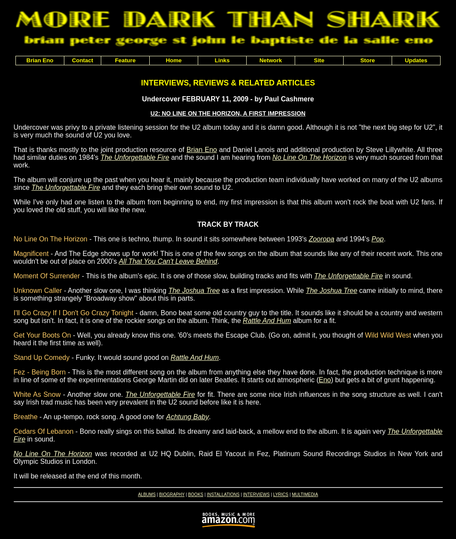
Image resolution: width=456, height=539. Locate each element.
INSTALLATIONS (223, 494)
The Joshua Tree (194, 290)
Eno (325, 380)
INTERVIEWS (256, 494)
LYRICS (280, 494)
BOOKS (195, 494)
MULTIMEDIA (305, 494)
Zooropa (322, 239)
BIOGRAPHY (171, 494)
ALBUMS (147, 494)
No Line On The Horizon (309, 157)
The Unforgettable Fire (134, 157)
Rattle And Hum (267, 320)
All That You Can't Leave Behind (168, 261)
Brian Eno (202, 149)
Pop (377, 239)
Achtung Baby (187, 416)
